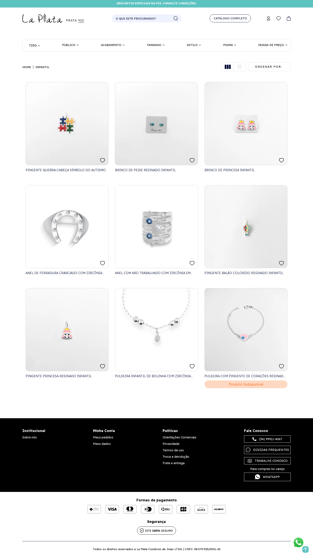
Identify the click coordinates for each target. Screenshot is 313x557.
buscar (176, 18)
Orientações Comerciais (179, 437)
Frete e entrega (174, 463)
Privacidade (171, 444)
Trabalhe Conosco (267, 461)
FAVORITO (102, 160)
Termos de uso (173, 450)
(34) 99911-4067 (267, 439)
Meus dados (102, 444)
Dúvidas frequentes (267, 449)
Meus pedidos (103, 437)
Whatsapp (267, 476)
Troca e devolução (176, 457)
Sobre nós (29, 437)
